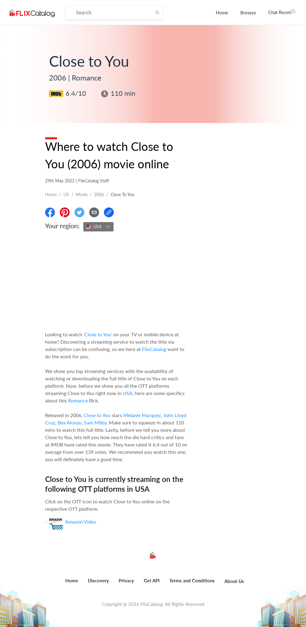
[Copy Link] (109, 212)
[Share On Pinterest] (65, 212)
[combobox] (98, 227)
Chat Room (281, 12)
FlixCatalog (154, 349)
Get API (151, 580)
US (66, 194)
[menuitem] (222, 12)
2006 (99, 194)
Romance (78, 400)
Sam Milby (95, 422)
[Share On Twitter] (79, 212)
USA (127, 393)
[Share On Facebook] (50, 212)
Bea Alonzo (70, 422)
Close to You (97, 415)
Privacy (126, 580)
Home (222, 12)
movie (81, 194)
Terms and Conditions (192, 580)
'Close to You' (97, 334)
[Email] (94, 212)
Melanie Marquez (142, 415)
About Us (234, 581)
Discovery (98, 580)
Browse (248, 12)
